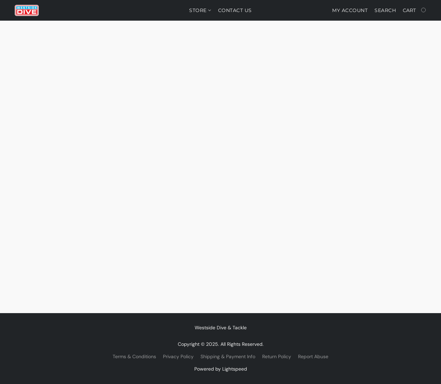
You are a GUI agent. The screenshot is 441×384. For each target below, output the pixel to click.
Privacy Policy (178, 356)
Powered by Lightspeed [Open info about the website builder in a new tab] (220, 369)
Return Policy (276, 356)
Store (200, 10)
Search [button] (385, 10)
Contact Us (235, 10)
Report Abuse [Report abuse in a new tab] (313, 356)
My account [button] (350, 10)
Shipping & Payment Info (228, 356)
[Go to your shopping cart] (415, 10)
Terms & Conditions (134, 356)
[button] (27, 10)
